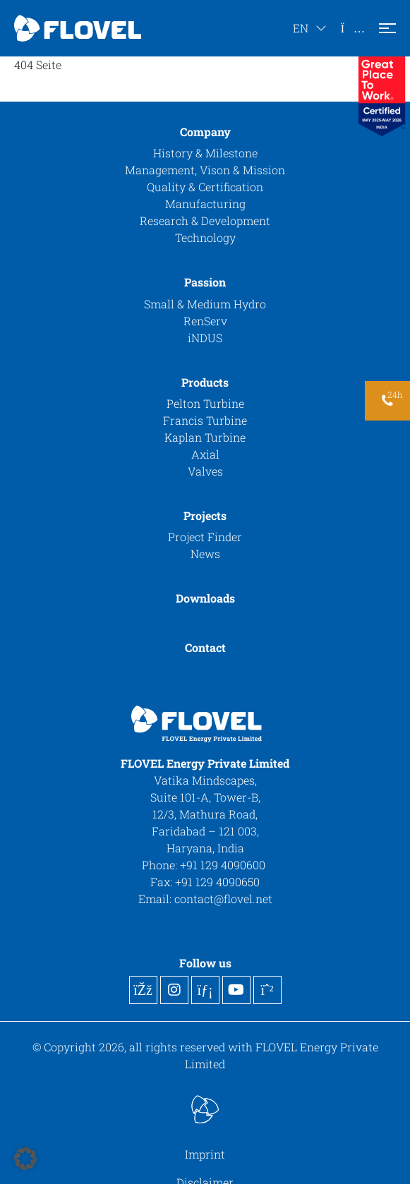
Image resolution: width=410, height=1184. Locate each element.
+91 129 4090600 (224, 864)
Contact (205, 647)
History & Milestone (205, 152)
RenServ (205, 320)
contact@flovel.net (223, 898)
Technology (205, 237)
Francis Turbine (205, 420)
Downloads (205, 598)
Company (205, 131)
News (205, 553)
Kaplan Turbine (205, 437)
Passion (205, 281)
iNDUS (205, 337)
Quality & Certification (205, 186)
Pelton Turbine (205, 403)
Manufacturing (205, 203)
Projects (205, 515)
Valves (205, 471)
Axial (205, 454)
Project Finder (205, 536)
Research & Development (205, 220)
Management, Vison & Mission (205, 169)
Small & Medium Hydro (205, 303)
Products (205, 382)
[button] (25, 1158)
